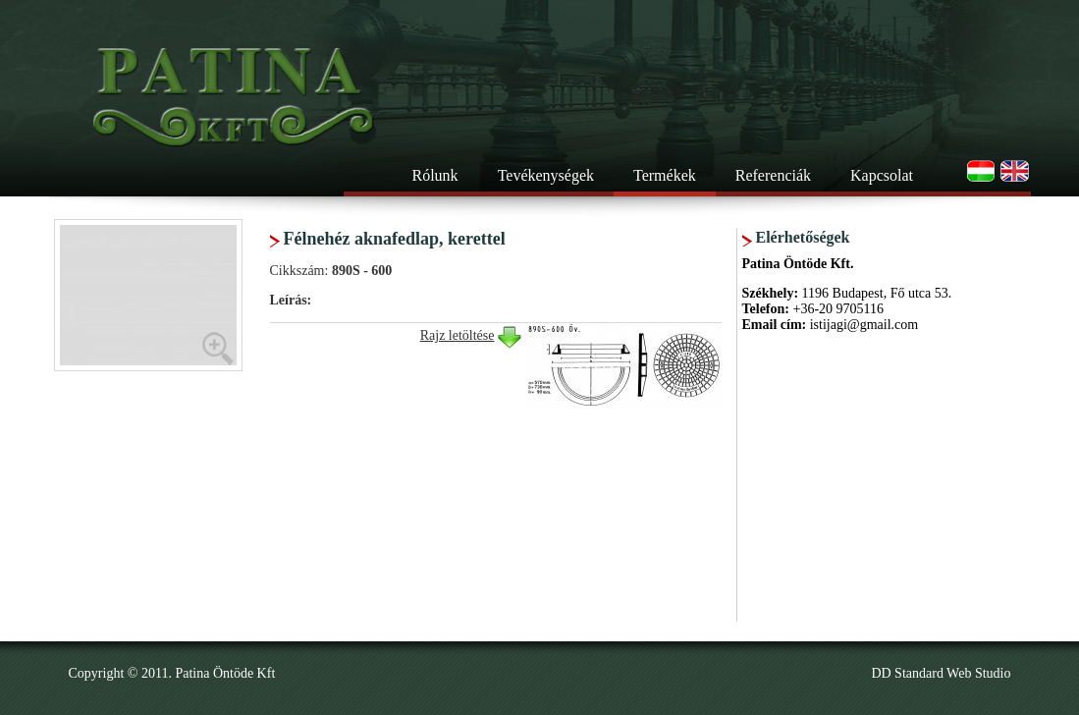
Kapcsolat (881, 175)
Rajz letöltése (457, 335)
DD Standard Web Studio (940, 673)
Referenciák (773, 175)
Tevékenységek (546, 175)
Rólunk (435, 175)
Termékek (664, 175)
